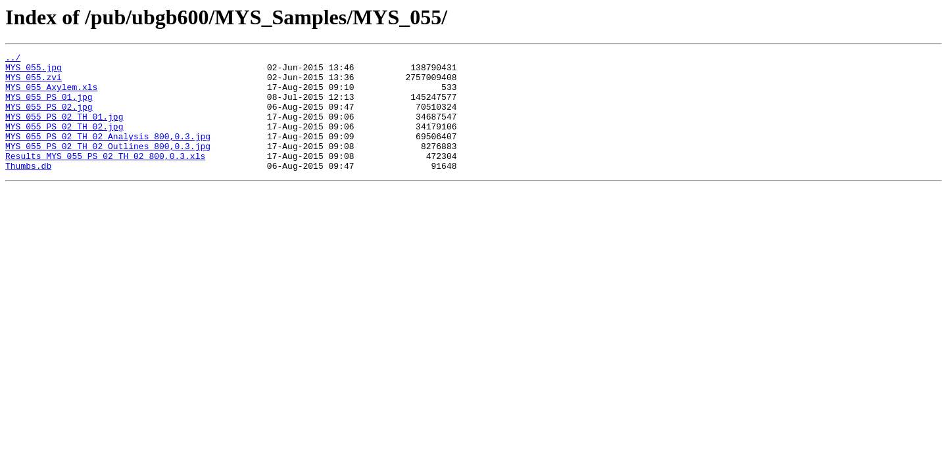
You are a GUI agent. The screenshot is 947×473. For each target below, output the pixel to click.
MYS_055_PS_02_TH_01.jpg (64, 130)
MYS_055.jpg (33, 71)
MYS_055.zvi (33, 83)
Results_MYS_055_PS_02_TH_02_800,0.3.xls (105, 177)
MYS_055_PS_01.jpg (49, 106)
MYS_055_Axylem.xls (51, 95)
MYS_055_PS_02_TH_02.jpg (64, 142)
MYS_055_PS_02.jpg (49, 118)
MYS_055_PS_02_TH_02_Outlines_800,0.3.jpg (107, 165)
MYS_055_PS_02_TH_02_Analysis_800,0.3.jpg (107, 154)
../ (12, 59)
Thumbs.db (28, 189)
